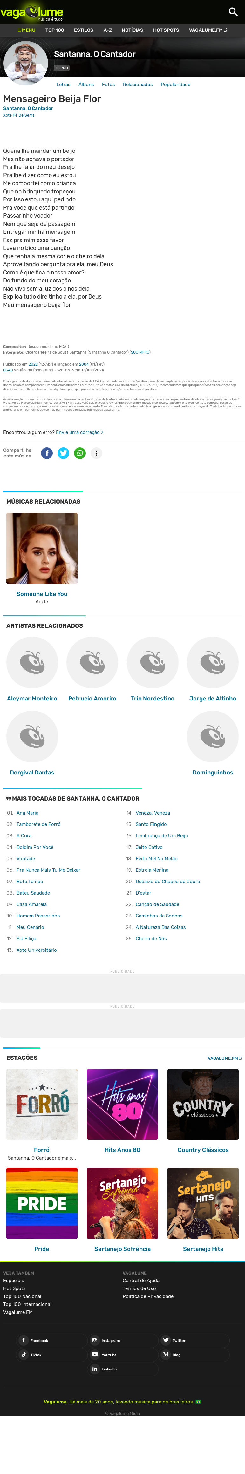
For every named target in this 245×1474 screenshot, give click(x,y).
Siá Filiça (26, 939)
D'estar (143, 893)
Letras (64, 84)
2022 (33, 364)
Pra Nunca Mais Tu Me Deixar (48, 870)
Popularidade (175, 84)
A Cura (24, 836)
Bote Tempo (30, 881)
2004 (84, 364)
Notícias (132, 30)
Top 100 (54, 30)
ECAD (8, 370)
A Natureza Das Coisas (161, 927)
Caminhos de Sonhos (159, 916)
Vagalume (32, 12)
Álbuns (86, 84)
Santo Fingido (151, 824)
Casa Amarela (32, 904)
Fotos (108, 84)
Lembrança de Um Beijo (162, 836)
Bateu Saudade (33, 893)
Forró (62, 68)
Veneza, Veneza (153, 813)
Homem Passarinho (38, 916)
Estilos (83, 30)
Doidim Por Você (35, 847)
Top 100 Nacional (22, 1296)
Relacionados (138, 84)
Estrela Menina (152, 870)
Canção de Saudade (157, 904)
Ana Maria (27, 813)
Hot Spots (166, 30)
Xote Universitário (37, 950)
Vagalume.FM (206, 30)
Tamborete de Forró (39, 824)
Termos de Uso (139, 1288)
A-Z (108, 30)
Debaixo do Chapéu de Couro (168, 881)
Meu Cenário (30, 927)
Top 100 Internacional (27, 1304)
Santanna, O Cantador (94, 54)
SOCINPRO (140, 352)
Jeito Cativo (149, 847)
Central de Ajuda (141, 1280)
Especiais (13, 1280)
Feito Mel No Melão (157, 859)
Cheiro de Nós (151, 939)
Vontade (26, 859)
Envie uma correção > (79, 432)
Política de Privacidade (148, 1296)
